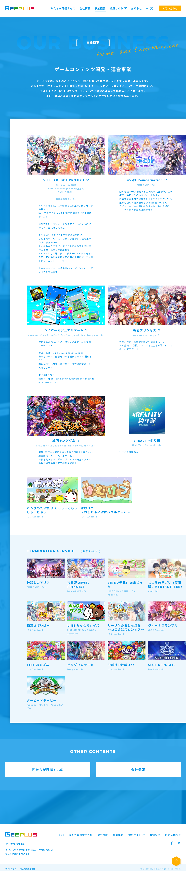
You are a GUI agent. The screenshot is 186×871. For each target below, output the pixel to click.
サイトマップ (10, 868)
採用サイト (118, 8)
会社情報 (85, 8)
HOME (60, 835)
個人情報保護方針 (27, 868)
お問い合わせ (173, 835)
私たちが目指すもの (63, 8)
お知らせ (136, 8)
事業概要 (100, 8)
